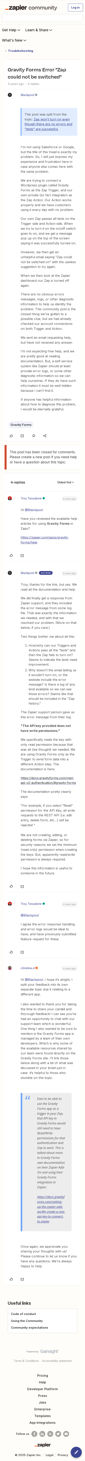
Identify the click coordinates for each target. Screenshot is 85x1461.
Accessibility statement (57, 1360)
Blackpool (27, 95)
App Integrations (42, 1423)
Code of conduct (23, 1314)
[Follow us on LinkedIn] (42, 1434)
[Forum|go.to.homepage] (32, 7)
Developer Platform (42, 1389)
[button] (75, 7)
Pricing (42, 1376)
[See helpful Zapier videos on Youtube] (66, 1434)
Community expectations (29, 1327)
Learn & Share (39, 30)
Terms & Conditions (26, 1360)
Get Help (11, 30)
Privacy (63, 1455)
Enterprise (42, 1409)
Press (42, 1396)
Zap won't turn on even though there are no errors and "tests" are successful (48, 124)
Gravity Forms (21, 425)
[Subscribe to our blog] (50, 1434)
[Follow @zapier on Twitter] (58, 1434)
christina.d (28, 968)
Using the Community (27, 1321)
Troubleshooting (20, 51)
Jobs (42, 1402)
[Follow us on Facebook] (34, 1434)
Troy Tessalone (31, 498)
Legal (49, 1455)
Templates (42, 1416)
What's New (14, 40)
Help (42, 1382)
